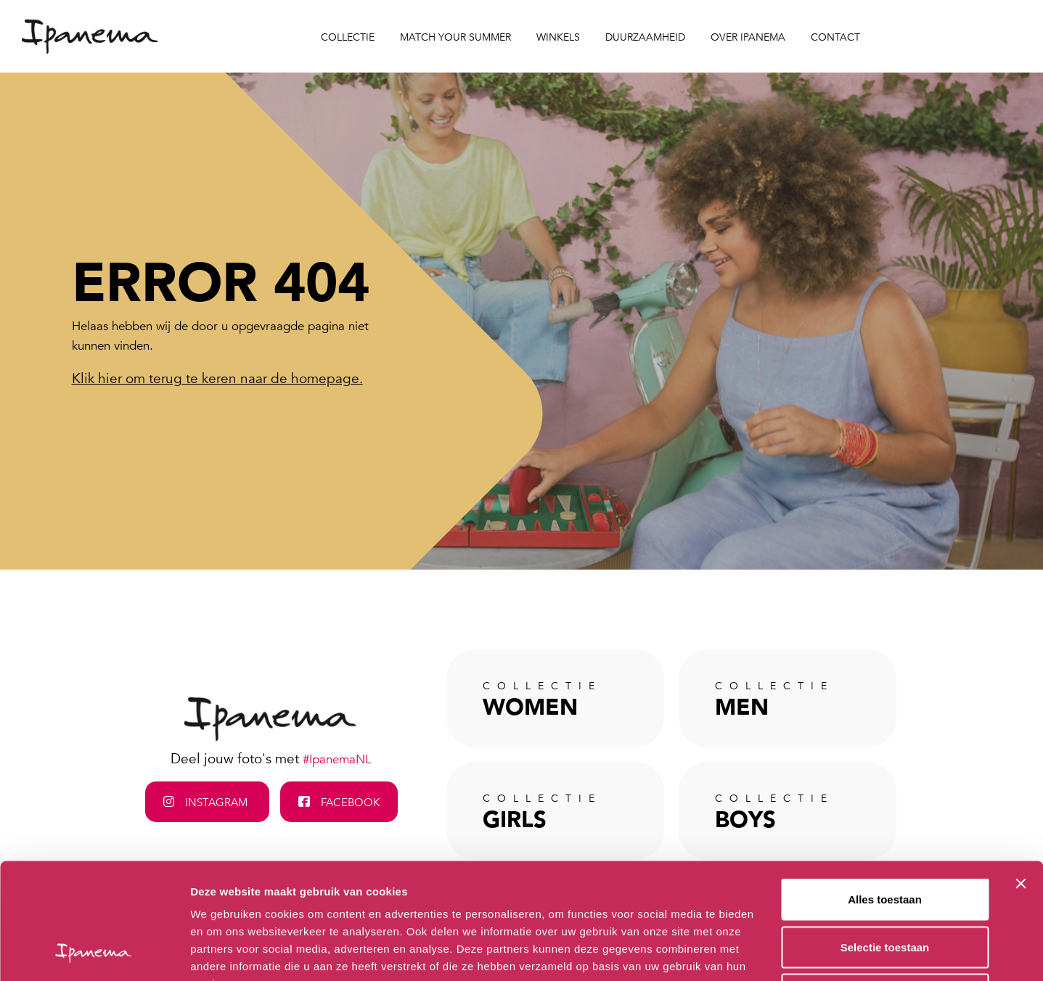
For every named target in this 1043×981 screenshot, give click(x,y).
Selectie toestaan (885, 838)
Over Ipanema (748, 37)
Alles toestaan (885, 790)
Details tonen (784, 952)
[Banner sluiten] (1020, 775)
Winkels (558, 37)
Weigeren (884, 885)
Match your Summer (455, 37)
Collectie (348, 37)
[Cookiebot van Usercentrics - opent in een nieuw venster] (94, 953)
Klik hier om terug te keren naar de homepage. (217, 378)
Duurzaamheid (645, 37)
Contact (835, 37)
